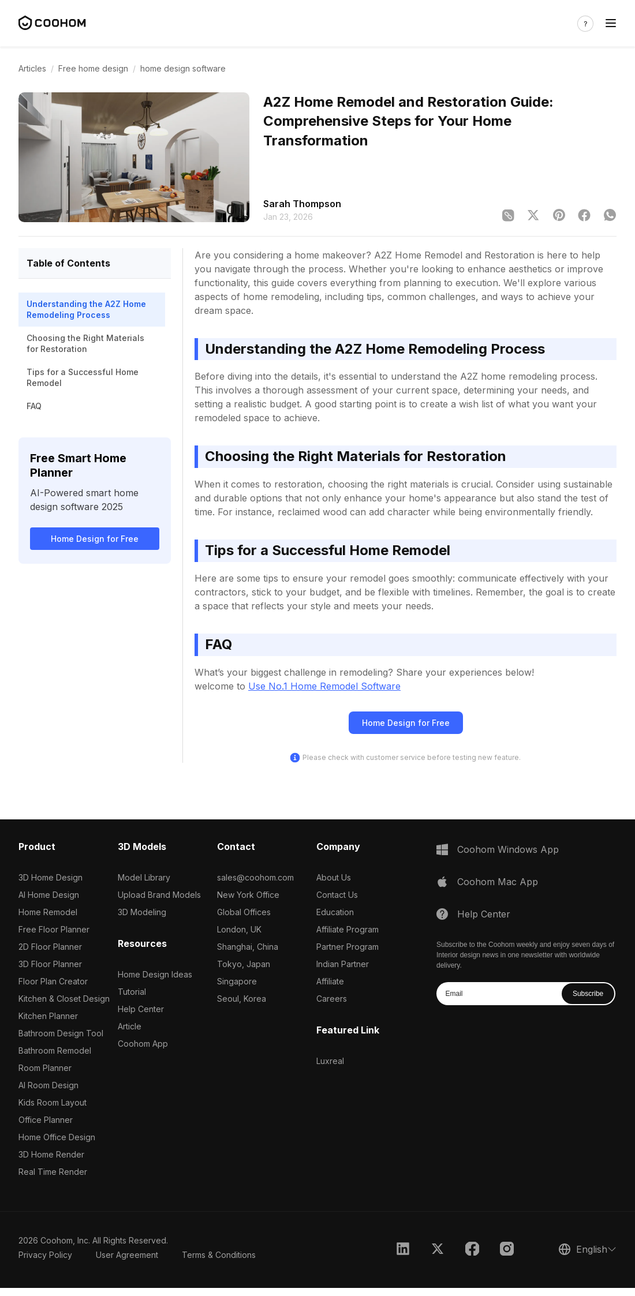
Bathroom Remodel (54, 1050)
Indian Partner (342, 964)
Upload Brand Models (159, 895)
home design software (183, 68)
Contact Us (337, 895)
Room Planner (45, 1068)
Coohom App (143, 1043)
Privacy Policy (45, 1255)
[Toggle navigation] (611, 23)
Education (335, 912)
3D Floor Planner (50, 964)
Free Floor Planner (53, 929)
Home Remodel (47, 912)
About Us (333, 877)
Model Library (144, 877)
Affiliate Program (347, 929)
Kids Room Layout (52, 1102)
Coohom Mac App (497, 881)
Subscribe (588, 994)
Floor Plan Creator (53, 981)
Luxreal (330, 1061)
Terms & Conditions (219, 1255)
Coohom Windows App (508, 849)
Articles (32, 68)
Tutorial (132, 992)
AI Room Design (48, 1085)
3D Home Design (50, 877)
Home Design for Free (95, 539)
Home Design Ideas (155, 974)
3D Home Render (51, 1154)
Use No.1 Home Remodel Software (324, 686)
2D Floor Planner (50, 947)
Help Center (141, 1009)
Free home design (93, 68)
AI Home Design (48, 895)
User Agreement (127, 1255)
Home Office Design (56, 1137)
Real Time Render (52, 1172)
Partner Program (347, 947)
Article (129, 1026)
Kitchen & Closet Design (64, 998)
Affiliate (330, 981)
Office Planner (45, 1120)
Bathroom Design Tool (60, 1033)
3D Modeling (142, 912)
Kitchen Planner (48, 1016)
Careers (331, 998)
